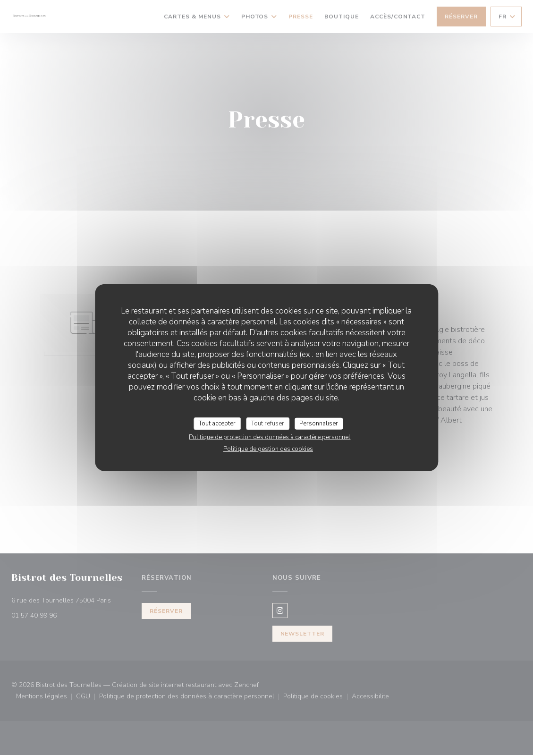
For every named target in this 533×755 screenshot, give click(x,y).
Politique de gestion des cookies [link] (268, 449)
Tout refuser (267, 423)
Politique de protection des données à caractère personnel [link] (269, 437)
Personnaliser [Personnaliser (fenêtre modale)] (318, 423)
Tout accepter (217, 423)
